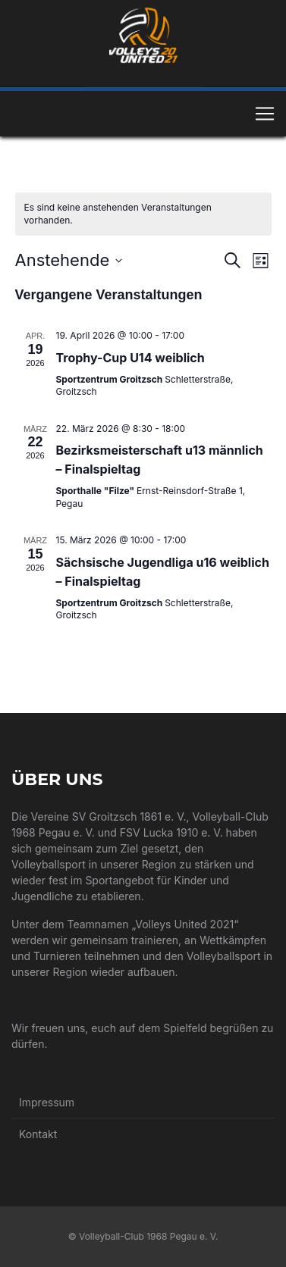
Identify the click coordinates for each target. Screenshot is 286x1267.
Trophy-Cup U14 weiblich (130, 357)
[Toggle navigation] (265, 113)
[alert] (143, 214)
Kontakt (38, 1134)
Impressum (46, 1102)
